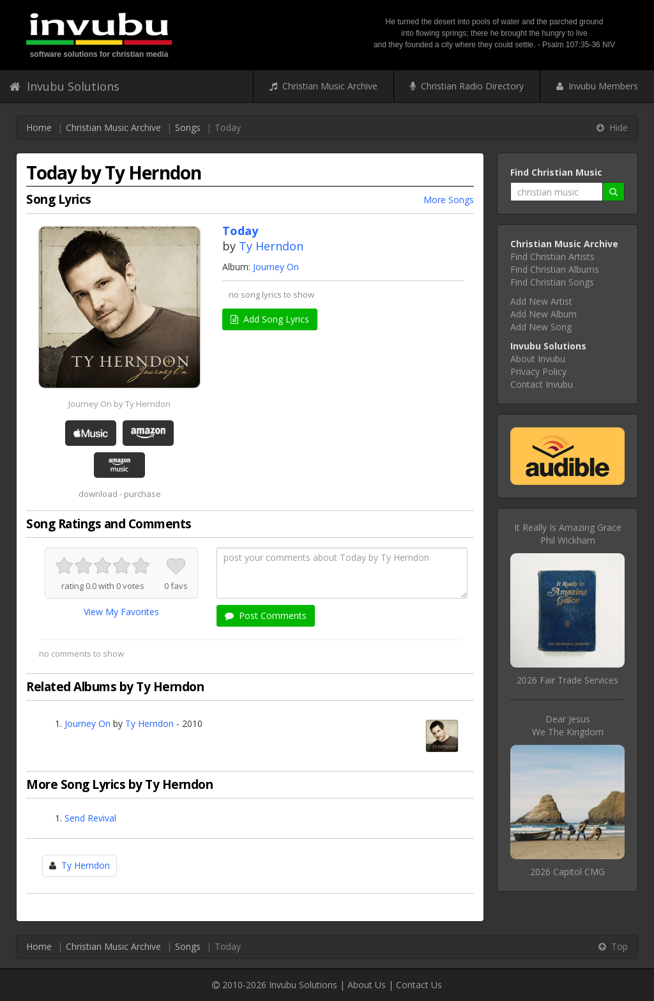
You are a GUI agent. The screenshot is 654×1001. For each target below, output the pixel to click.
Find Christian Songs (552, 282)
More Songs (448, 200)
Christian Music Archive (323, 86)
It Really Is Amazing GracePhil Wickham (567, 533)
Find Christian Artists (552, 256)
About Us (366, 985)
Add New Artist (541, 301)
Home (39, 127)
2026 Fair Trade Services (567, 680)
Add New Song (541, 327)
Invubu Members (597, 86)
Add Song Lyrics (270, 319)
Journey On (276, 267)
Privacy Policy (538, 371)
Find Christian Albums (554, 269)
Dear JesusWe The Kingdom (568, 725)
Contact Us (419, 985)
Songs (188, 127)
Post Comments (266, 615)
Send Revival (90, 818)
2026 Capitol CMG (567, 872)
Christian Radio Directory (467, 86)
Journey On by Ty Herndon (119, 403)
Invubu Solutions (64, 86)
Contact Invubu (541, 384)
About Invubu (537, 359)
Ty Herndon (271, 246)
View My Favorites (121, 612)
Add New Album (543, 314)
